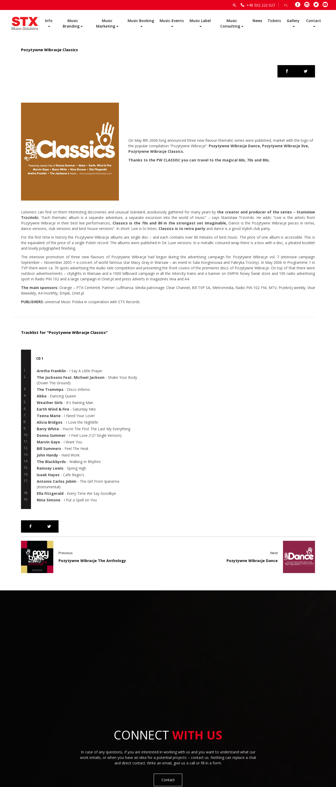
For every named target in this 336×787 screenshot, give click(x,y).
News (257, 20)
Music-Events (172, 20)
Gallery (293, 20)
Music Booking (141, 20)
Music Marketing (105, 23)
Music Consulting (230, 23)
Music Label (200, 20)
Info (48, 20)
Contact (313, 20)
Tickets (274, 20)
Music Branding (71, 23)
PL (286, 5)
